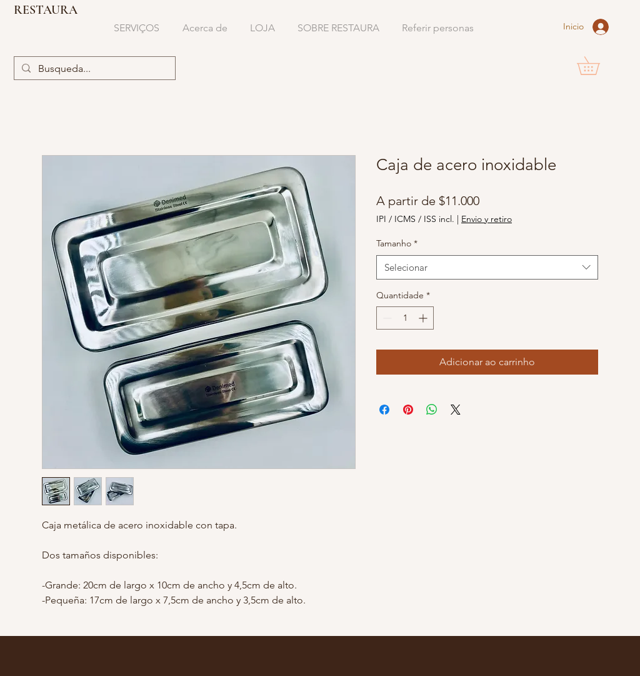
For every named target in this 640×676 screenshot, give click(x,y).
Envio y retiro (486, 218)
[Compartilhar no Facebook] (384, 409)
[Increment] (424, 318)
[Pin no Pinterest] (408, 409)
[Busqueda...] (93, 69)
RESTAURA (46, 10)
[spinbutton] (405, 318)
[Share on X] (455, 409)
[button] (597, 65)
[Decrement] (386, 318)
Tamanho (397, 243)
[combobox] (487, 267)
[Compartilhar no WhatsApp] (431, 409)
